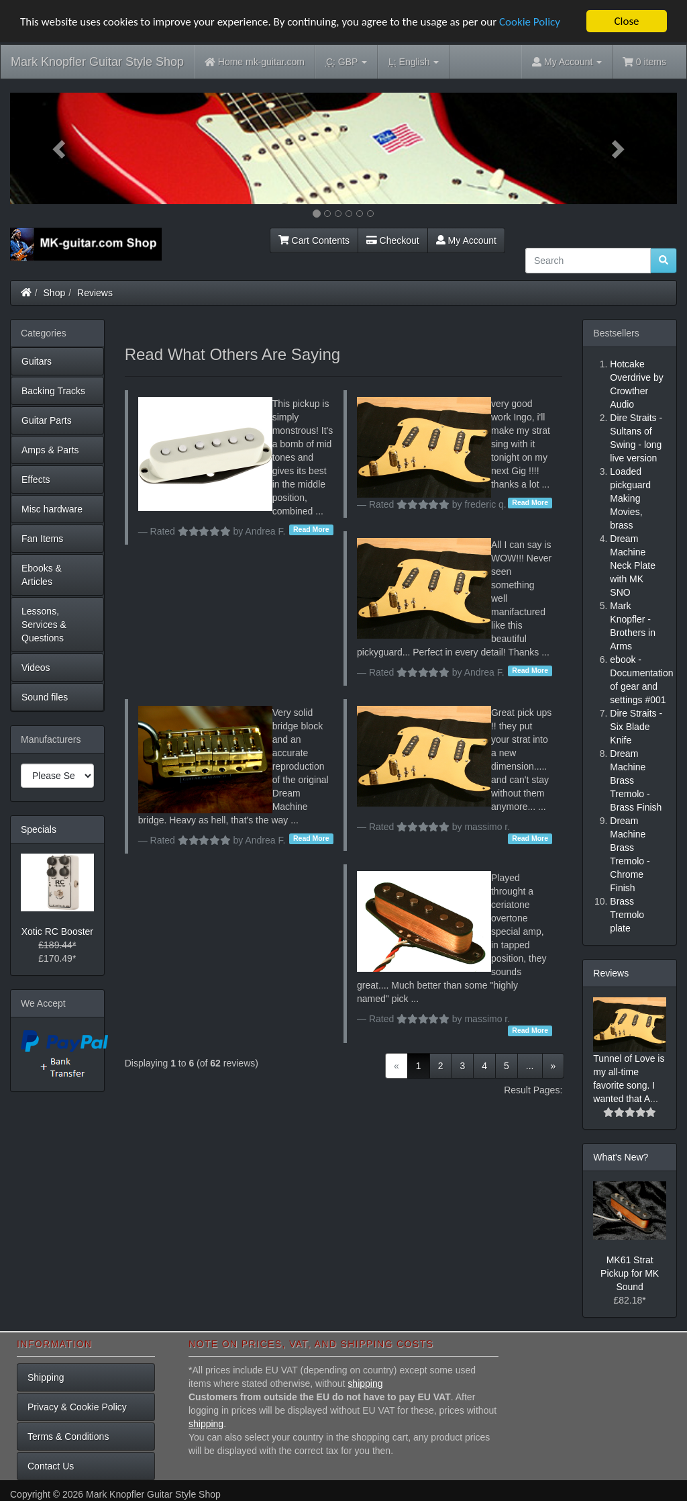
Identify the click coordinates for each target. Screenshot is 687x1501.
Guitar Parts (46, 420)
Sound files (44, 697)
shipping (365, 1383)
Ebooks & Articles (41, 575)
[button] (60, 148)
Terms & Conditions (68, 1436)
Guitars (36, 361)
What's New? (620, 1157)
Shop (55, 292)
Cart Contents (314, 240)
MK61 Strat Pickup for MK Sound (629, 1273)
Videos (35, 667)
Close (626, 21)
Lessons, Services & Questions (43, 624)
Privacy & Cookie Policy (77, 1407)
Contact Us (51, 1466)
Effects (35, 479)
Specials (38, 829)
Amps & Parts (50, 450)
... (530, 1065)
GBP (346, 62)
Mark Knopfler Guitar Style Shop (97, 62)
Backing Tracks (53, 390)
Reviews (95, 292)
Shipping (46, 1377)
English (413, 62)
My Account (466, 240)
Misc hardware (52, 509)
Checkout (392, 240)
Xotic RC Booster (57, 931)
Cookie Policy (529, 21)
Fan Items (42, 538)
